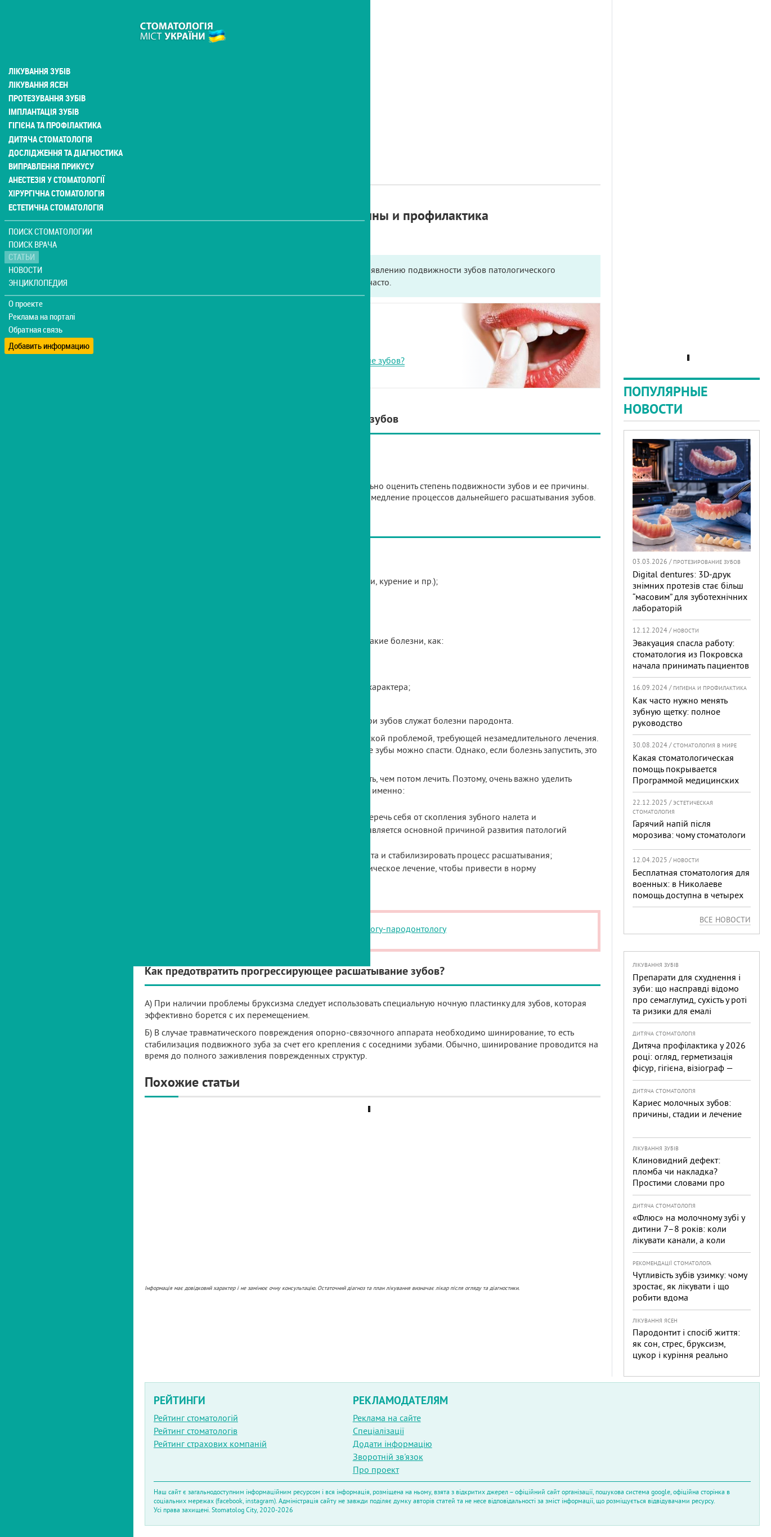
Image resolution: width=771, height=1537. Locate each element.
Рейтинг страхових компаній (210, 1443)
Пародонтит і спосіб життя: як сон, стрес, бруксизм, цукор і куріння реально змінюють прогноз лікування (689, 1349)
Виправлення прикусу (50, 141)
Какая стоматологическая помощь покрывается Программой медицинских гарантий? (686, 774)
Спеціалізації (378, 1430)
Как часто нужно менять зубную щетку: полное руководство (680, 711)
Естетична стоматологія (54, 182)
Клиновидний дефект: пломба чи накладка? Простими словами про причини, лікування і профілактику (679, 1182)
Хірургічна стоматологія (55, 168)
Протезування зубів (46, 74)
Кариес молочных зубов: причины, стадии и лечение (687, 1108)
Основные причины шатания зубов (236, 347)
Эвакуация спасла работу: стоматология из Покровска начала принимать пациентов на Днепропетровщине (691, 659)
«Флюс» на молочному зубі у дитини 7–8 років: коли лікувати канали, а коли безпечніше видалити (689, 1234)
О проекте (26, 279)
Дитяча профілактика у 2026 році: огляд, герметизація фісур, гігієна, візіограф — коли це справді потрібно (689, 1062)
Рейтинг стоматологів (195, 1430)
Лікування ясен (37, 60)
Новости (26, 245)
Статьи (22, 232)
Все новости (725, 920)
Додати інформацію (392, 1443)
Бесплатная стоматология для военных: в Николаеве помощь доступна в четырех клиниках (691, 889)
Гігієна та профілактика (54, 101)
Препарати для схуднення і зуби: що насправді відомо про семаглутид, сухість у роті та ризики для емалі (690, 993)
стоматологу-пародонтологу (390, 928)
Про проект (376, 1469)
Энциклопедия (38, 257)
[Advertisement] (372, 79)
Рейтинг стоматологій (196, 1417)
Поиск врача (33, 219)
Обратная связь (36, 304)
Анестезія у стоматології (55, 155)
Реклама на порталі (42, 291)
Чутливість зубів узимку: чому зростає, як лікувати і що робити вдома (690, 1286)
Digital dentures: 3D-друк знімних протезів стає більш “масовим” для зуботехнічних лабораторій (690, 590)
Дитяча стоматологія (48, 114)
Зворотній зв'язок (388, 1456)
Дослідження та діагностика (63, 128)
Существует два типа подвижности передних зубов (268, 334)
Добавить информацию (49, 317)
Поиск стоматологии (50, 206)
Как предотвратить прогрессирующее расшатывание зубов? (286, 360)
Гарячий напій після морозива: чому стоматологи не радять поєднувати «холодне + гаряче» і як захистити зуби (689, 846)
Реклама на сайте (387, 1417)
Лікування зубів (39, 47)
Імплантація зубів (43, 87)
